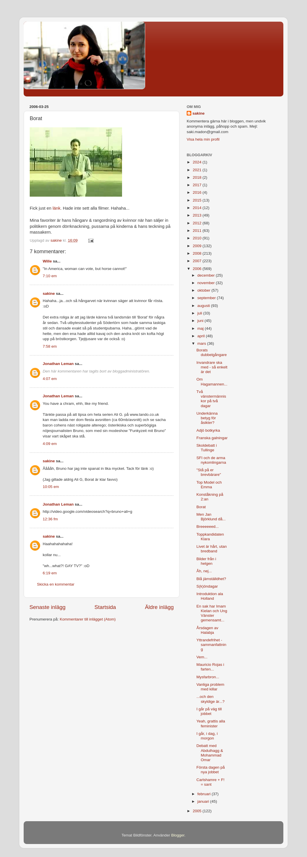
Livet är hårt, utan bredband (211, 548)
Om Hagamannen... (211, 381)
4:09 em (50, 443)
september (207, 298)
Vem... (201, 657)
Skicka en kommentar (55, 584)
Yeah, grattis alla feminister (210, 723)
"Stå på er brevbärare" (208, 472)
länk (56, 208)
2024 (198, 162)
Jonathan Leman (58, 364)
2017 (198, 185)
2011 (198, 230)
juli (200, 313)
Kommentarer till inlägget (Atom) (88, 619)
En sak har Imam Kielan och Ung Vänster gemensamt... (211, 613)
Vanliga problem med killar (210, 686)
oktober (204, 290)
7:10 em (50, 276)
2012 (198, 223)
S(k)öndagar (207, 586)
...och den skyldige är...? (210, 698)
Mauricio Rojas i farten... (210, 666)
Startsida (105, 607)
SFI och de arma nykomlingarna (211, 460)
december (206, 275)
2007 (198, 261)
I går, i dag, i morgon (207, 735)
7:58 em (50, 346)
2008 (198, 253)
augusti (204, 305)
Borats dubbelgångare (211, 352)
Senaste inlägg (47, 607)
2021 (198, 170)
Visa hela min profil (203, 139)
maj (201, 328)
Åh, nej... (204, 571)
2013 (198, 215)
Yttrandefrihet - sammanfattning (211, 644)
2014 (198, 208)
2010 (198, 238)
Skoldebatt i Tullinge (206, 447)
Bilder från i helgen (206, 561)
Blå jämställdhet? (211, 579)
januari (203, 801)
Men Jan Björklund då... (211, 516)
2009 (198, 246)
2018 (198, 177)
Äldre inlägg (159, 607)
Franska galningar (212, 438)
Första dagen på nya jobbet (210, 769)
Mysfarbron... (207, 677)
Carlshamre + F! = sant (210, 782)
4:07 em (50, 379)
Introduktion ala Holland (209, 596)
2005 (198, 811)
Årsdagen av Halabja (207, 630)
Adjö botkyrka (208, 430)
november (206, 283)
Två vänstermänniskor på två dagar (211, 399)
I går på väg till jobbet (209, 711)
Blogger (177, 835)
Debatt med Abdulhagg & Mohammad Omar (209, 753)
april (201, 336)
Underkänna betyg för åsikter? (207, 418)
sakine (49, 293)
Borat (201, 507)
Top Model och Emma (209, 484)
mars (202, 343)
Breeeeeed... (207, 526)
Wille (47, 261)
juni (201, 320)
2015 (198, 200)
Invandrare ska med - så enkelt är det (211, 367)
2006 (198, 269)
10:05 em (51, 487)
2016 (198, 192)
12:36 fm (50, 519)
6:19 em (50, 573)
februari (204, 794)
